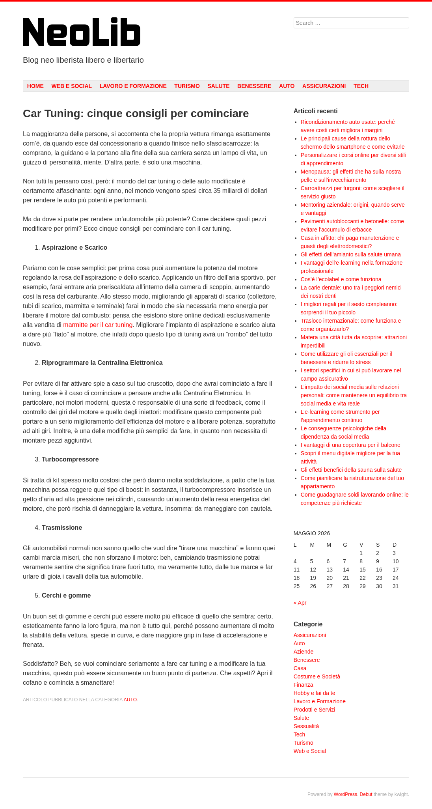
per (94, 324)
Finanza (303, 685)
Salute (218, 86)
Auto (286, 86)
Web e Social (71, 86)
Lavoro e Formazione (133, 86)
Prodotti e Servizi (314, 709)
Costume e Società (317, 676)
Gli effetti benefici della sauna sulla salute (351, 470)
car (109, 324)
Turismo (187, 86)
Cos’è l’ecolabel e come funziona (341, 279)
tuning (124, 324)
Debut (366, 794)
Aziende (304, 651)
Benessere (254, 86)
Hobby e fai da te (314, 693)
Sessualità (306, 726)
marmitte (75, 324)
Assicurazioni (324, 86)
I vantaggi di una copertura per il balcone (350, 445)
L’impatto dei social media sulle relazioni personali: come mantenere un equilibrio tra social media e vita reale (354, 395)
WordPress (345, 794)
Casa (300, 668)
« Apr (300, 603)
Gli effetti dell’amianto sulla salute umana (351, 254)
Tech (361, 86)
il (102, 324)
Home (35, 86)
